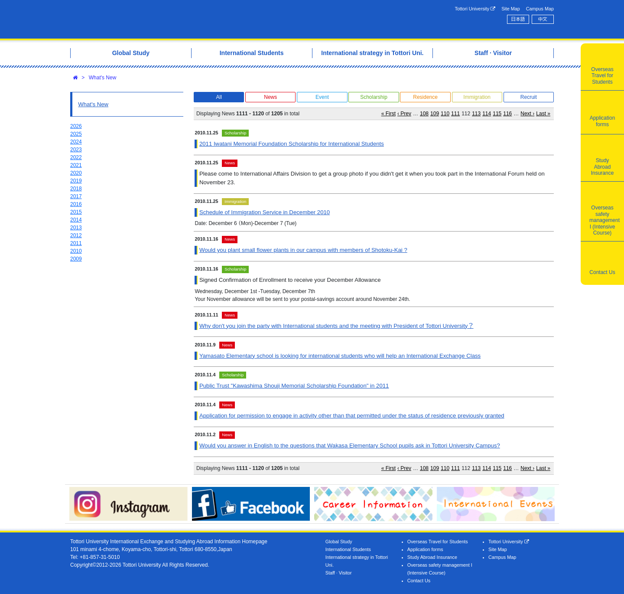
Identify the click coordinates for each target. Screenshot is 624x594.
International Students (348, 549)
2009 (76, 259)
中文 (543, 19)
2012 (76, 235)
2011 (76, 243)
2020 (76, 173)
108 (424, 114)
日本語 (518, 19)
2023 (76, 150)
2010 (76, 251)
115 (497, 114)
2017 (76, 196)
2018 (76, 189)
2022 (76, 157)
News (270, 97)
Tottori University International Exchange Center (192, 19)
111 (455, 114)
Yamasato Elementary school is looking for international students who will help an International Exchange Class (340, 355)
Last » (543, 114)
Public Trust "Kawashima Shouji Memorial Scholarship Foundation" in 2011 (294, 385)
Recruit (528, 97)
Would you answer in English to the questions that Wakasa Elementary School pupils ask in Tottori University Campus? (349, 445)
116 (507, 114)
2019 (76, 181)
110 (445, 114)
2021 (76, 165)
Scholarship (373, 97)
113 (476, 114)
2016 (76, 204)
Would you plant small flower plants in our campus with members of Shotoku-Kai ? (303, 250)
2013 (76, 228)
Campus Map (540, 8)
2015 (76, 212)
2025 (76, 134)
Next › (527, 114)
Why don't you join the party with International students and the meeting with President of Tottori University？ (336, 326)
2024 (76, 142)
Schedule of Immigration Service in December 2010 (264, 212)
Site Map (510, 8)
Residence (425, 97)
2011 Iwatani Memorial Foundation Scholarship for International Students (291, 143)
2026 (76, 126)
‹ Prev (404, 114)
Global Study (338, 541)
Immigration (477, 97)
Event (322, 97)
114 (486, 114)
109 (434, 114)
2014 (76, 220)
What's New (103, 78)
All (218, 97)
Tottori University (475, 9)
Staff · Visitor (338, 572)
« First (388, 114)
